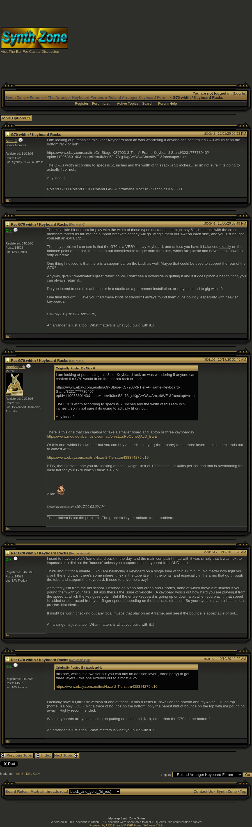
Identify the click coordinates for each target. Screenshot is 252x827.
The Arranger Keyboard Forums (76, 97)
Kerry (36, 773)
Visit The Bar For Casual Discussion (30, 51)
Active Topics (127, 104)
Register (81, 104)
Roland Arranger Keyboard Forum (138, 97)
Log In (239, 93)
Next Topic (66, 755)
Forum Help (167, 104)
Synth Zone (15, 97)
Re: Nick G (77, 224)
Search (148, 104)
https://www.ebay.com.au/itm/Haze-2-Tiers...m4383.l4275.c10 (97, 457)
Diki (28, 773)
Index (43, 755)
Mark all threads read (49, 791)
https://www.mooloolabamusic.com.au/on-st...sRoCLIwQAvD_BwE (102, 436)
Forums (36, 97)
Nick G (11, 141)
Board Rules (16, 791)
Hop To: (166, 774)
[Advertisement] (160, 40)
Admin (20, 773)
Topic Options (16, 118)
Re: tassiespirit (80, 553)
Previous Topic (17, 755)
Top (8, 200)
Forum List (100, 104)
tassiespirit (15, 367)
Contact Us (203, 791)
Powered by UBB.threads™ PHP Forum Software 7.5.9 (126, 825)
